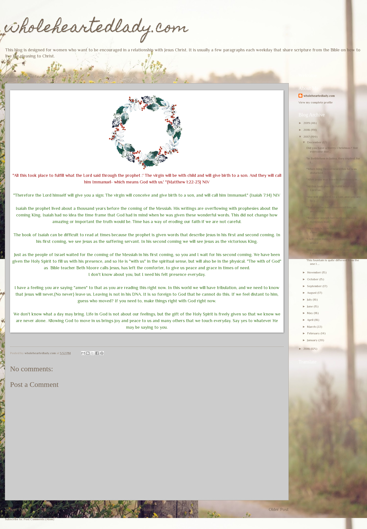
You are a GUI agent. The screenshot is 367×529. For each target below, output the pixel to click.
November (314, 272)
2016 (307, 348)
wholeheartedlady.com (96, 28)
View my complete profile (315, 102)
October (313, 279)
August (312, 292)
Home (148, 509)
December (314, 142)
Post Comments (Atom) (38, 519)
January (312, 340)
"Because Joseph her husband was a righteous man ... (331, 219)
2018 (307, 130)
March (312, 326)
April (310, 320)
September (314, 286)
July (310, 299)
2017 (306, 136)
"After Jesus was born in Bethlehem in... (332, 179)
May (310, 313)
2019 (307, 123)
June (310, 306)
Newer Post (16, 509)
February (314, 333)
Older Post (279, 509)
